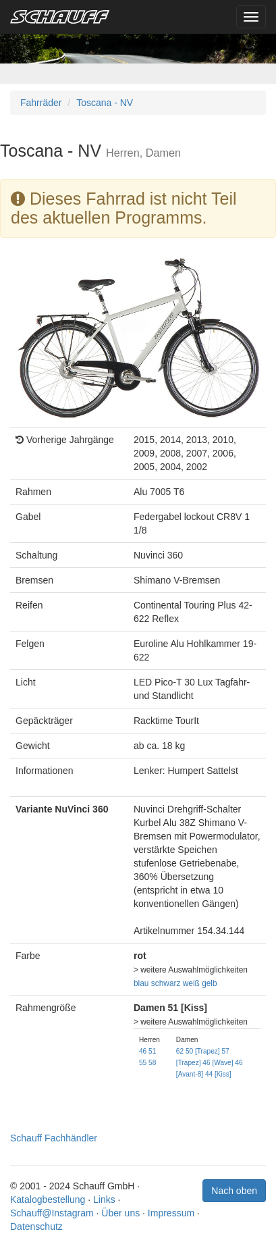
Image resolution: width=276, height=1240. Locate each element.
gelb (209, 983)
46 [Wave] (217, 1062)
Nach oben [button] (234, 1190)
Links (104, 1199)
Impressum (171, 1213)
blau (141, 983)
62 (180, 1051)
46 (142, 1051)
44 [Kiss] (218, 1074)
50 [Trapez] (203, 1051)
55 (142, 1062)
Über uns (120, 1213)
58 (152, 1062)
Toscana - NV (104, 102)
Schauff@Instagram (52, 1213)
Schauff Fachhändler (53, 1138)
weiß (191, 983)
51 (152, 1051)
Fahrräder (40, 102)
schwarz (166, 983)
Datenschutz (36, 1226)
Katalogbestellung (47, 1199)
